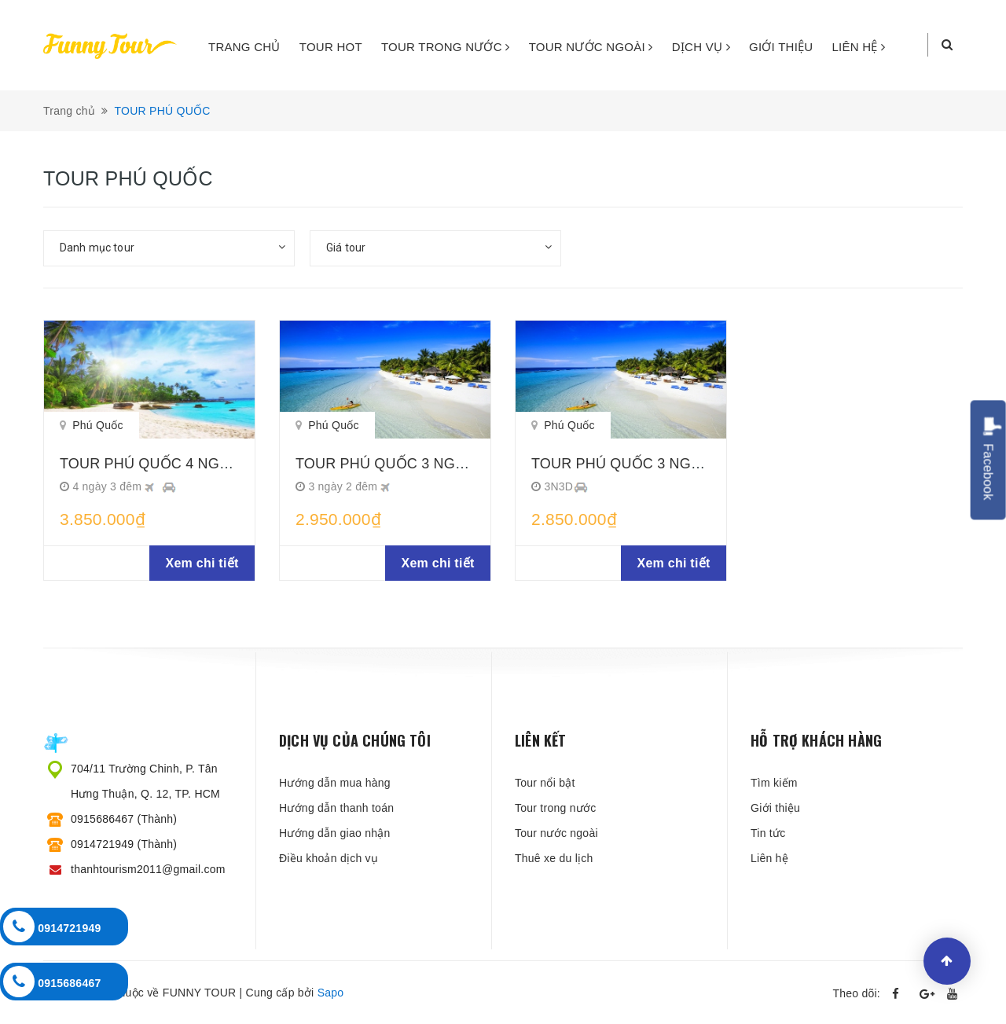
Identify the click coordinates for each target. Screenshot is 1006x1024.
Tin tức (768, 833)
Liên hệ (769, 858)
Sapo (331, 992)
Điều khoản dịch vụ (328, 858)
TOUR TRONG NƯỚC (445, 46)
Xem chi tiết (202, 563)
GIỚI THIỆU (781, 46)
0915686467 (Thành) (124, 819)
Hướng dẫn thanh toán (336, 808)
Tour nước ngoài (556, 833)
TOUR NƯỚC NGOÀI (591, 46)
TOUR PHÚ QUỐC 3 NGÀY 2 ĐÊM (409, 464)
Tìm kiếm (774, 782)
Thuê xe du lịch (554, 858)
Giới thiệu (775, 808)
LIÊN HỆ (859, 46)
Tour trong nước (555, 808)
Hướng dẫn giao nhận (335, 833)
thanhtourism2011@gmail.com (148, 869)
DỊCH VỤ (701, 46)
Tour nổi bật (545, 782)
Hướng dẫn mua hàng (335, 782)
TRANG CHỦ (244, 46)
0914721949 (52, 926)
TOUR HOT (330, 46)
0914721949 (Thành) (124, 844)
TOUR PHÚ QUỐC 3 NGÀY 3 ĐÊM (644, 464)
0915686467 (52, 981)
